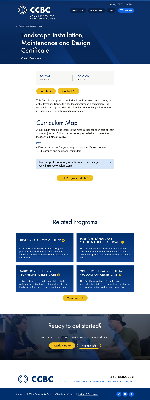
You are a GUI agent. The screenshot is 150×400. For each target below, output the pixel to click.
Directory (99, 381)
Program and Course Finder (30, 26)
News (77, 381)
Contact (128, 381)
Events (87, 381)
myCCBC (116, 4)
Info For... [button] (129, 4)
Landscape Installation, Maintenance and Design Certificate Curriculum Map (69, 163)
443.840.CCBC (122, 377)
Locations (114, 381)
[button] (126, 10)
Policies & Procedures (88, 394)
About (67, 381)
